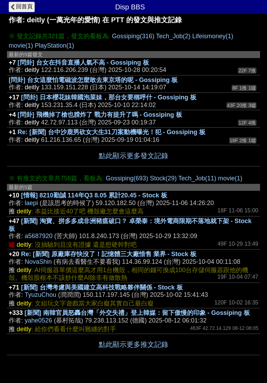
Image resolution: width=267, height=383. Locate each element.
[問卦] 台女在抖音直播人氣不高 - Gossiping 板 (83, 62)
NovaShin (38, 261)
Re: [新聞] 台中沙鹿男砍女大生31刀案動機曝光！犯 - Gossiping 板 (111, 132)
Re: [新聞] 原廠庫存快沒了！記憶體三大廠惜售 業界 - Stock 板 (108, 254)
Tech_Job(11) (197, 178)
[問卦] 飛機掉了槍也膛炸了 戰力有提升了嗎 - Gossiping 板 (100, 114)
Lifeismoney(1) (212, 36)
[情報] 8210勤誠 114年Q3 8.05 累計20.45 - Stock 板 (94, 195)
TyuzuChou (40, 294)
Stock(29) (163, 178)
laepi (31, 202)
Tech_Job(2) (173, 36)
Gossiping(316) (133, 36)
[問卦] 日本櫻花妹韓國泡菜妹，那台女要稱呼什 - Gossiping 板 (108, 97)
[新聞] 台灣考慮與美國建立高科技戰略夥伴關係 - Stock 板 (102, 287)
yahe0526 (38, 320)
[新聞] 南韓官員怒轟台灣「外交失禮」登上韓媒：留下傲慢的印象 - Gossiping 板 (137, 312)
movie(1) (21, 45)
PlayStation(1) (54, 45)
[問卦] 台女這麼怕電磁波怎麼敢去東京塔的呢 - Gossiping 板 (93, 79)
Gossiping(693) (127, 178)
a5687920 (38, 236)
